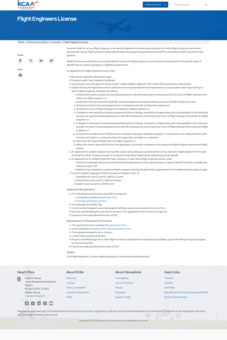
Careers (70, 293)
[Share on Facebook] (20, 71)
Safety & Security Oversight (57, 15)
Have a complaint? (76, 298)
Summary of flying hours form (91, 211)
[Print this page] (20, 86)
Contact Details (35, 306)
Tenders (168, 288)
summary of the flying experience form (110, 239)
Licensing (55, 52)
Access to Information (78, 303)
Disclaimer (120, 303)
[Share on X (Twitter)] (31, 71)
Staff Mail (169, 298)
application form (108, 208)
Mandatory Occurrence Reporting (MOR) (186, 303)
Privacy (119, 298)
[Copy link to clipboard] (51, 71)
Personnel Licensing (88, 15)
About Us (181, 15)
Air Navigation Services (116, 15)
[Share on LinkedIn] (41, 71)
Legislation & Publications (147, 15)
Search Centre (123, 307)
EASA (169, 15)
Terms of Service (124, 293)
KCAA (21, 52)
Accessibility (121, 288)
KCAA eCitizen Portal (175, 307)
